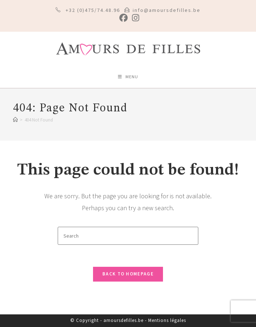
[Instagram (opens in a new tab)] (134, 18)
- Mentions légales (165, 320)
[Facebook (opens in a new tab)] (123, 18)
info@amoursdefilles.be (166, 10)
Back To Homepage (128, 274)
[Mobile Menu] (128, 77)
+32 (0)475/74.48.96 (93, 10)
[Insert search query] (128, 236)
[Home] (15, 120)
